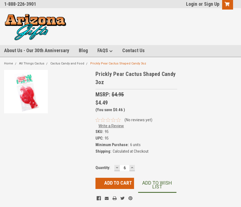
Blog (83, 50)
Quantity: (102, 167)
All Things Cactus (31, 63)
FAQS (105, 51)
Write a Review (111, 126)
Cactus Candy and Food (67, 63)
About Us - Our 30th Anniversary (36, 50)
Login (191, 4)
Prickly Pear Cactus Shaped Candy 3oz (118, 63)
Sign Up (211, 4)
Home (8, 63)
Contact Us (133, 50)
